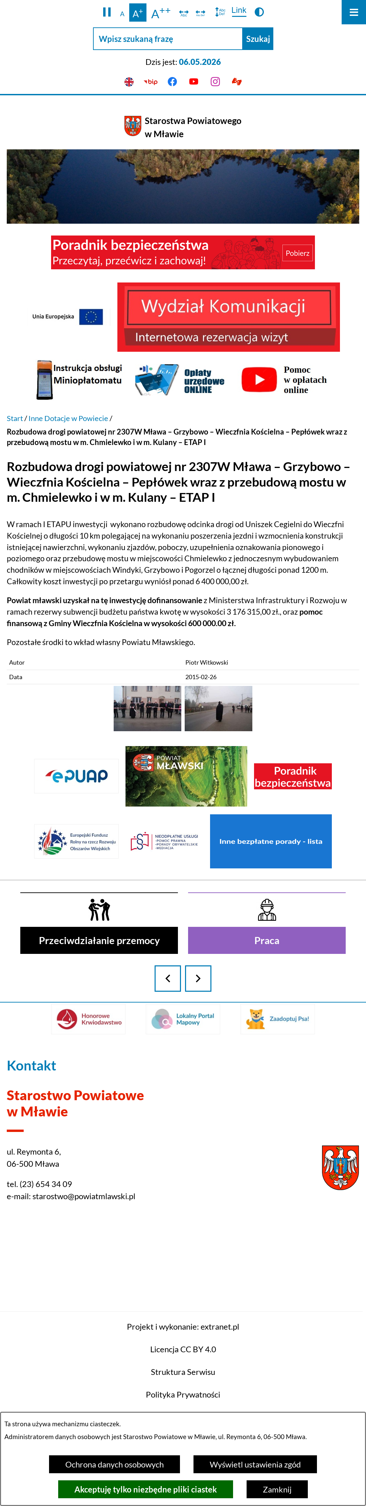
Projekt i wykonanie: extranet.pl (183, 1378)
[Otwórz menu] (354, 12)
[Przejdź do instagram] (215, 82)
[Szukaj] (258, 38)
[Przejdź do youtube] (194, 82)
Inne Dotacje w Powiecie (68, 418)
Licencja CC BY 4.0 (183, 1401)
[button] (107, 12)
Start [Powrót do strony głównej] (15, 418)
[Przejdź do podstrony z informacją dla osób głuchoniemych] (237, 82)
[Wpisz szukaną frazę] (168, 38)
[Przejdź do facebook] (172, 82)
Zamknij (277, 1489)
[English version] (129, 82)
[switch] (184, 12)
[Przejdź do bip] (151, 82)
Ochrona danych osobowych (114, 1464)
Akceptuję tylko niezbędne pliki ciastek (145, 1489)
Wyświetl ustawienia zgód (255, 1464)
